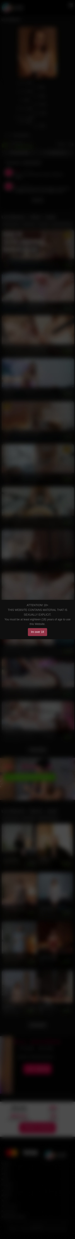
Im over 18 (37, 631)
